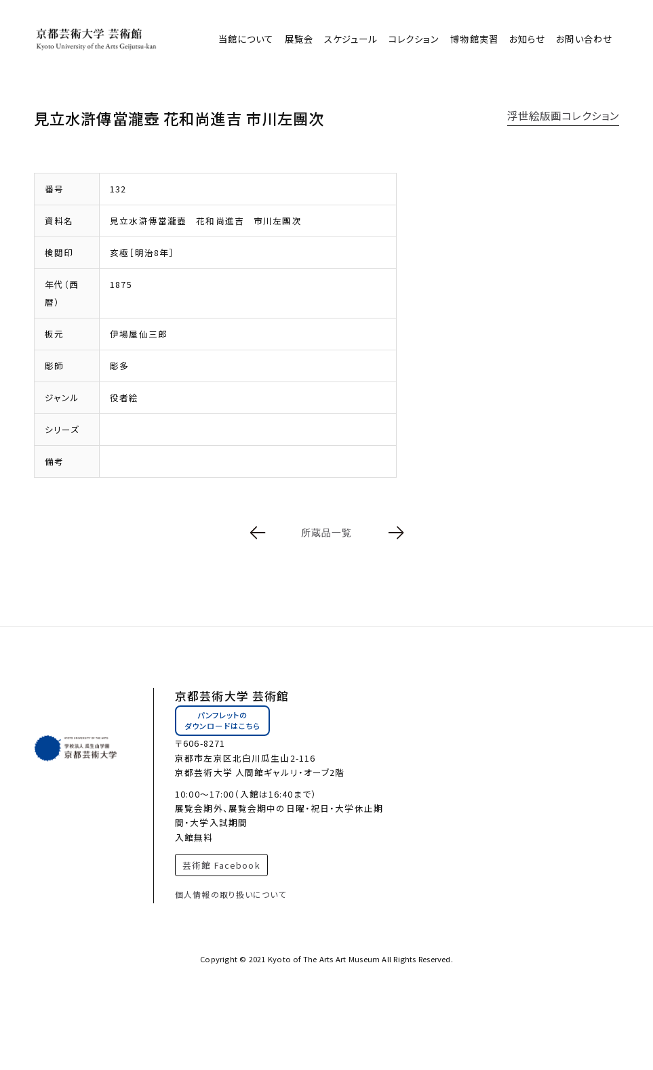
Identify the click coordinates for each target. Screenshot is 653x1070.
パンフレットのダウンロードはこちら (222, 720)
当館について (246, 39)
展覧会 (299, 39)
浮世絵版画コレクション (563, 115)
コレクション (414, 39)
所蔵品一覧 (327, 532)
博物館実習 (474, 39)
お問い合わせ (584, 39)
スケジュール (351, 39)
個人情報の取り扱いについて (231, 894)
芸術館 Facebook (221, 865)
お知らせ (527, 39)
